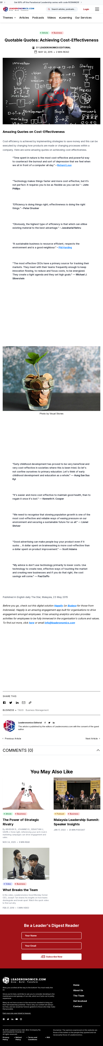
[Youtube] (17, 1019)
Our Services (83, 17)
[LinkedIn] (12, 1019)
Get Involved (80, 1001)
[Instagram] (21, 1019)
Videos (51, 17)
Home (76, 985)
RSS (48, 1037)
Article (44, 33)
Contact (77, 1006)
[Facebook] (4, 1019)
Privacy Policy (6, 1038)
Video (7, 884)
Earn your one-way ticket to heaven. (17, 1013)
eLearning (65, 17)
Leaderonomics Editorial (55, 47)
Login (86, 9)
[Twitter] (8, 1019)
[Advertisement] (51, 322)
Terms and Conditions (32, 1038)
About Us (78, 990)
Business (57, 33)
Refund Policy (19, 1038)
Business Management (37, 710)
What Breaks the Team (20, 890)
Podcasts (38, 17)
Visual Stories (56, 413)
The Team (78, 995)
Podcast (59, 814)
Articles (24, 17)
